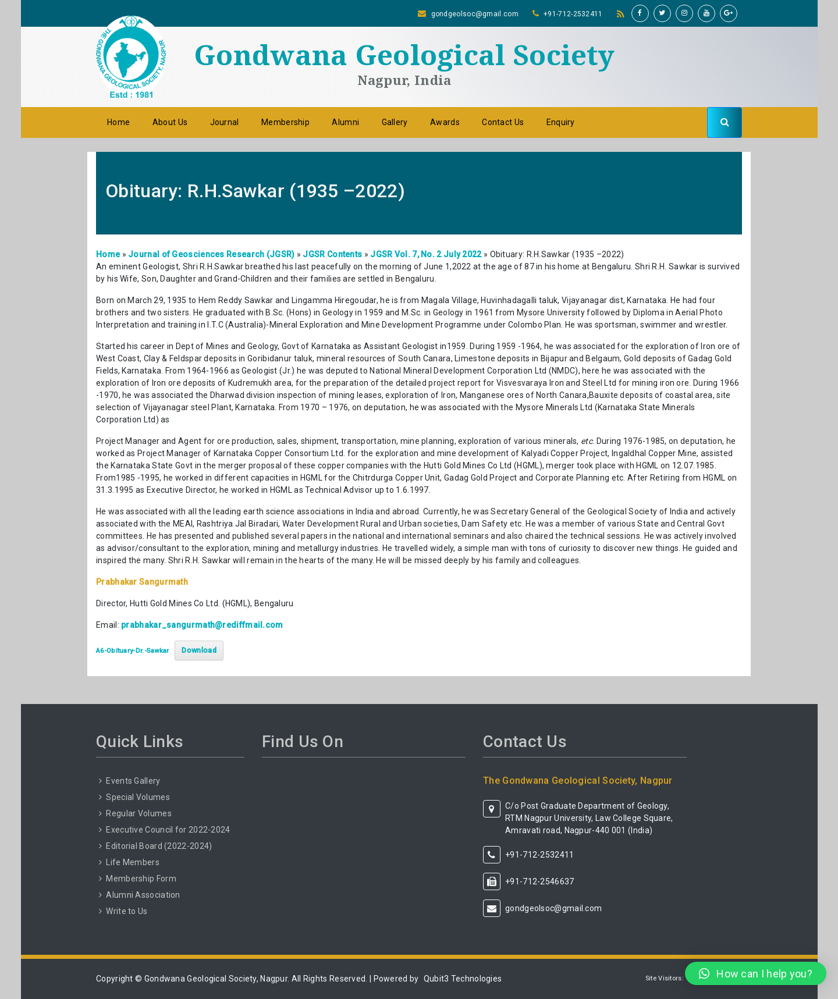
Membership (285, 122)
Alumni (345, 122)
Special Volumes (138, 797)
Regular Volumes (139, 813)
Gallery (395, 122)
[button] (755, 973)
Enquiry (560, 122)
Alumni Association (143, 895)
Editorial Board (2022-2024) (159, 846)
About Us (169, 122)
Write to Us (126, 911)
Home (118, 122)
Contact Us (503, 122)
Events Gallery (133, 780)
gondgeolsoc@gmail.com (475, 14)
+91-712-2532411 (573, 14)
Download (199, 650)
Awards (445, 122)
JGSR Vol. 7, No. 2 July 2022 (425, 254)
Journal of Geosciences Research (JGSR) (211, 254)
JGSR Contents (332, 254)
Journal (224, 122)
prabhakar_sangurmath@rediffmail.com (202, 625)
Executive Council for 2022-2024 (168, 829)
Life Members (132, 862)
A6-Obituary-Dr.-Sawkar (132, 651)
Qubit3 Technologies (463, 978)
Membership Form (141, 878)
